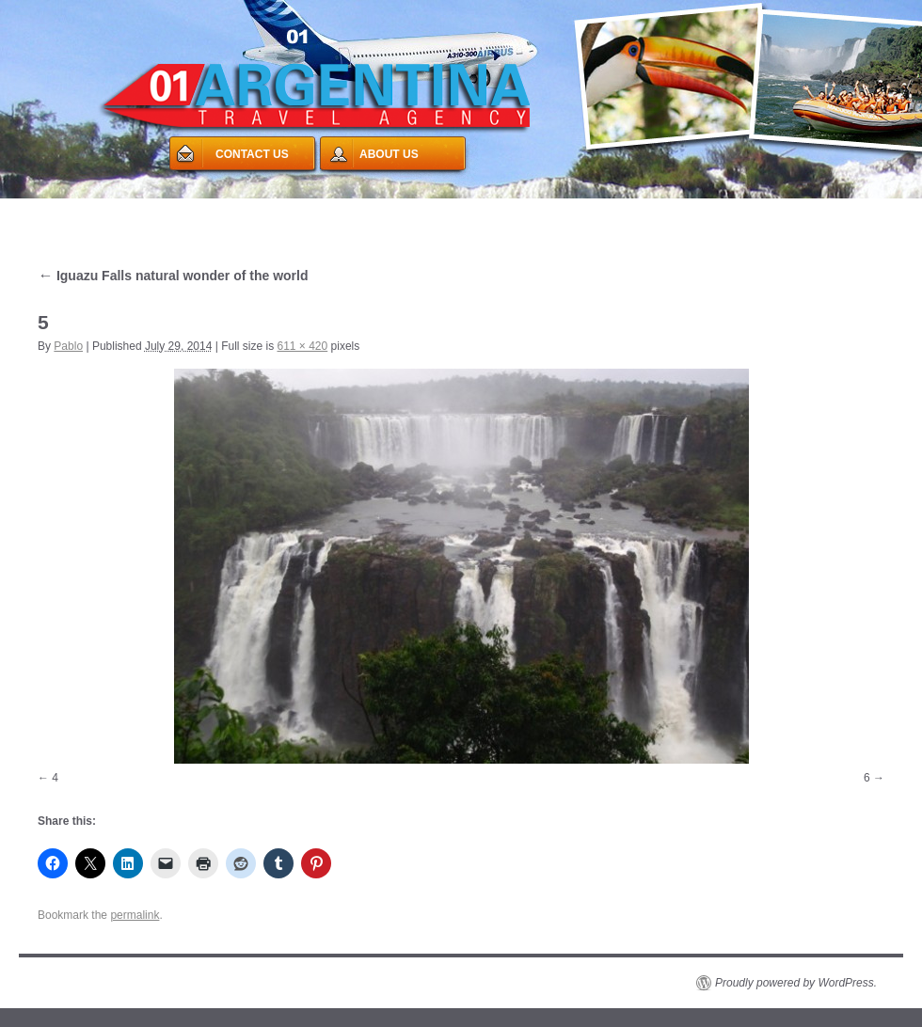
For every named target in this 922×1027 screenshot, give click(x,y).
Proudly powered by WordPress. (796, 982)
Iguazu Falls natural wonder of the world (173, 275)
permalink (134, 915)
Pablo (68, 346)
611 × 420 (302, 346)
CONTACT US (252, 154)
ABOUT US (389, 154)
